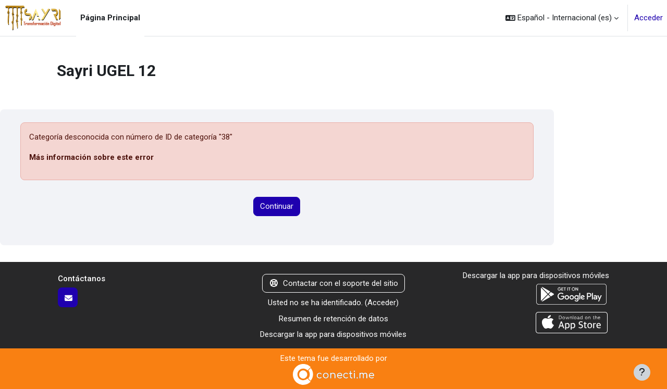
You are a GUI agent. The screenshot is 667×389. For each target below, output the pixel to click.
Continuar (276, 206)
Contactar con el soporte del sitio (333, 283)
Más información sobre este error (91, 157)
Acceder (648, 17)
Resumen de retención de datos (333, 318)
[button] (562, 18)
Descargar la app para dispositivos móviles (333, 334)
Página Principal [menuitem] (110, 17)
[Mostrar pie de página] (642, 372)
